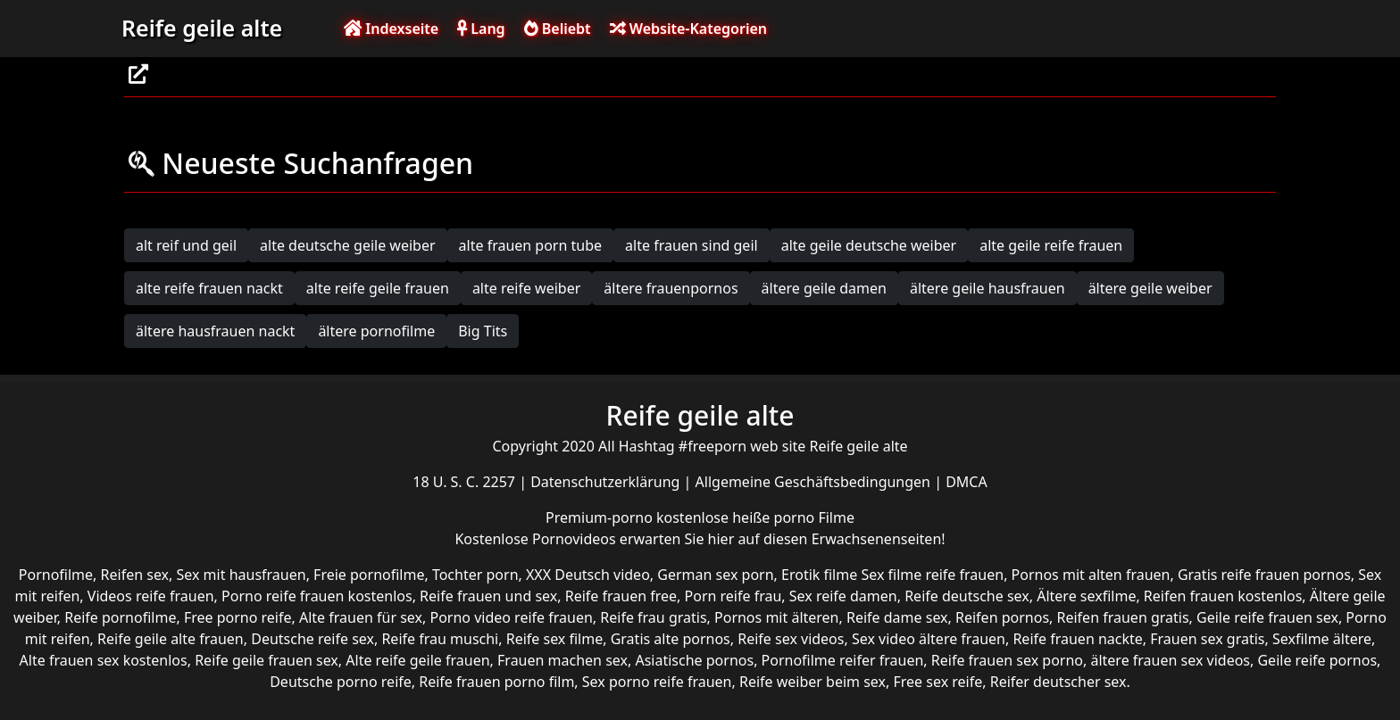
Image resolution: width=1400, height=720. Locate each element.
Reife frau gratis (653, 617)
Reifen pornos (1002, 617)
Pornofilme (56, 574)
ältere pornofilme (376, 331)
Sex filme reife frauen (932, 574)
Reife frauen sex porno (1007, 660)
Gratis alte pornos (670, 639)
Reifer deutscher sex (1058, 681)
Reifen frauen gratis (1123, 617)
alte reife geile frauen (377, 288)
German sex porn (715, 574)
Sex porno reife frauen (657, 681)
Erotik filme (819, 574)
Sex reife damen (843, 596)
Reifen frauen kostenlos (1223, 596)
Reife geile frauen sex (266, 660)
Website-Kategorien (688, 28)
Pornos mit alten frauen (1091, 574)
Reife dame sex (897, 617)
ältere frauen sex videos (1170, 660)
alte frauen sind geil (691, 245)
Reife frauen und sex (488, 596)
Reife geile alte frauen (170, 639)
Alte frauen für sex (360, 617)
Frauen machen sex (562, 660)
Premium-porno (601, 517)
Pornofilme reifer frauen (843, 660)
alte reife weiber (526, 288)
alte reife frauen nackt (209, 288)
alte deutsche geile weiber (348, 245)
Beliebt (557, 28)
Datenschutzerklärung (606, 482)
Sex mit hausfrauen (241, 574)
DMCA (967, 482)
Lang (480, 28)
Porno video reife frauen (510, 617)
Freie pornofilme (368, 574)
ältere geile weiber (1150, 288)
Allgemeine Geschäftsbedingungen (815, 482)
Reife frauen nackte (1077, 639)
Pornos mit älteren (776, 617)
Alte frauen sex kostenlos (104, 660)
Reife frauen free (621, 596)
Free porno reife (238, 617)
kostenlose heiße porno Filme (755, 517)
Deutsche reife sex (312, 639)
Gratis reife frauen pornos (1264, 574)
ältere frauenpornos (671, 288)
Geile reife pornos (1317, 660)
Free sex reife (938, 681)
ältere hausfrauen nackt (215, 331)
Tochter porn (475, 574)
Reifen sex (135, 574)
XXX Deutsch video (588, 574)
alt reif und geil (186, 245)
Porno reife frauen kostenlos (316, 596)
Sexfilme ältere (1321, 639)
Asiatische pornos (694, 660)
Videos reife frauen (151, 596)
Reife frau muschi (439, 639)
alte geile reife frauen (1050, 245)
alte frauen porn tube (531, 245)
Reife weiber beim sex (812, 681)
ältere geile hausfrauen (987, 288)
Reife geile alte (201, 27)
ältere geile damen (824, 288)
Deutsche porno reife (341, 681)
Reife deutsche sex (966, 596)
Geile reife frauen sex (1267, 617)
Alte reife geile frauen (417, 660)
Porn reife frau (733, 596)
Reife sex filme (555, 639)
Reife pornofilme (120, 617)
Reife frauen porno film (496, 681)
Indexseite (391, 28)
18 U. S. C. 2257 (465, 482)
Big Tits (482, 331)
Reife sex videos (791, 639)
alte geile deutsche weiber (869, 245)
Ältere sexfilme (1086, 596)
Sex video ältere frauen (928, 639)
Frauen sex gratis (1207, 639)
